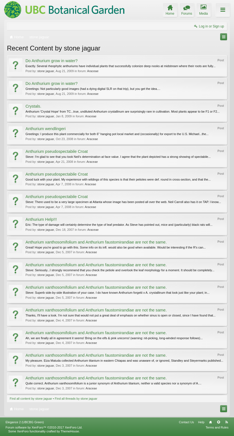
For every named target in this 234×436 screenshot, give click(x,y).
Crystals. (33, 106)
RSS (226, 422)
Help (201, 422)
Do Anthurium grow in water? (51, 61)
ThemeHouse (70, 431)
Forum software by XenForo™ (44, 427)
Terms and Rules (216, 427)
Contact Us (186, 422)
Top (218, 422)
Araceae (93, 71)
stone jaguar (45, 71)
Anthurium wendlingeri (45, 128)
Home (210, 422)
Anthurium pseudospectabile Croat (56, 151)
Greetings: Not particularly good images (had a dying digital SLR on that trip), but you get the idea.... (92, 88)
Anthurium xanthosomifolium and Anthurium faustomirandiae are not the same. (96, 242)
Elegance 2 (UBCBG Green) (25, 422)
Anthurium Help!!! (41, 219)
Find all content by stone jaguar (31, 398)
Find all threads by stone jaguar (76, 398)
